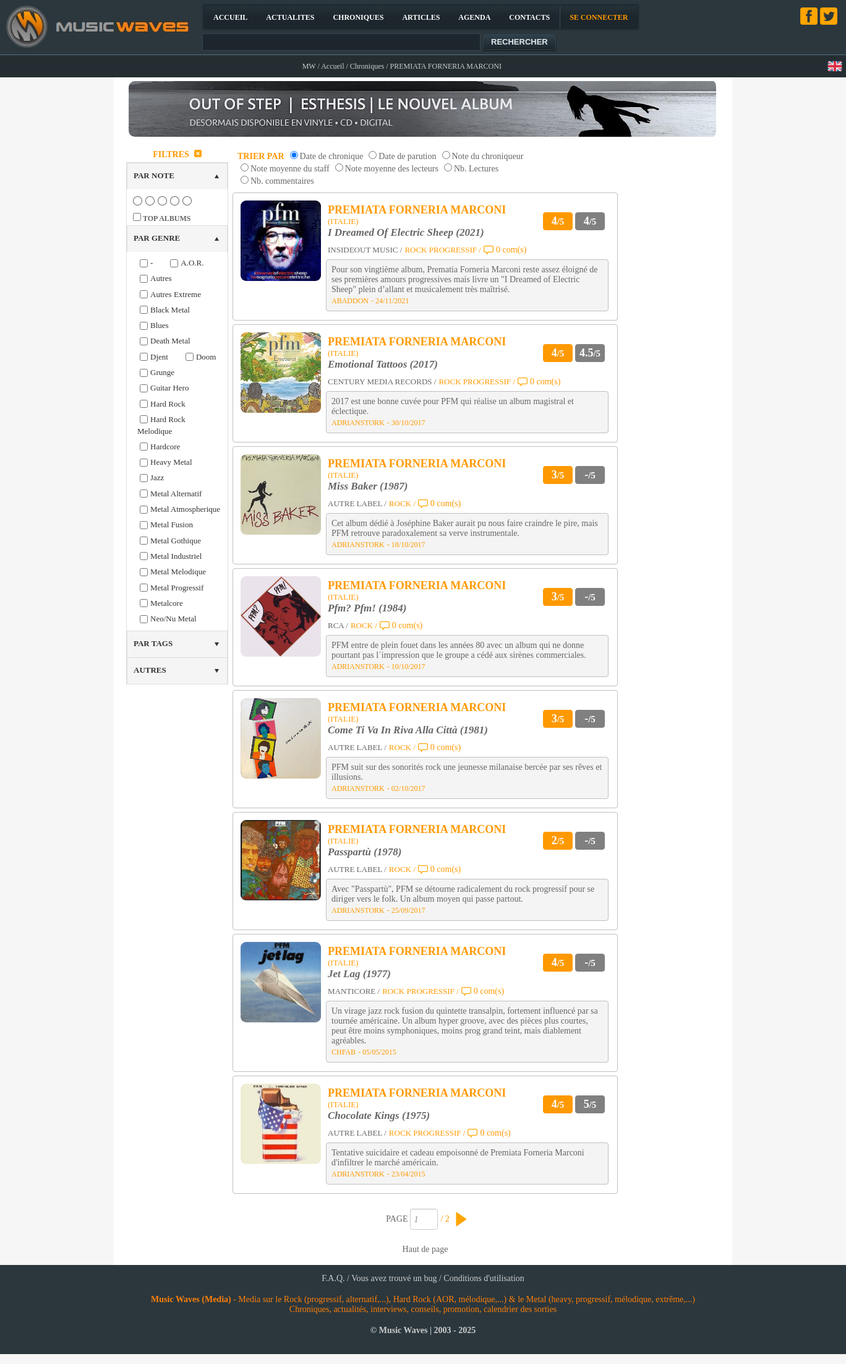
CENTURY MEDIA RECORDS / (382, 381)
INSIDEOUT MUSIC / (365, 249)
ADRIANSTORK (358, 422)
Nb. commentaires (282, 181)
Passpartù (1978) (364, 852)
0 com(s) (511, 249)
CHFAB (343, 1052)
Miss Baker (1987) (368, 486)
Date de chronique (332, 156)
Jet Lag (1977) (359, 974)
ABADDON (350, 300)
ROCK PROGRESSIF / (442, 249)
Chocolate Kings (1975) (379, 1115)
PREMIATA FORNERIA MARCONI (417, 210)
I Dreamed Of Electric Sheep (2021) (406, 232)
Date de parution (407, 156)
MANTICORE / (354, 991)
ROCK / (402, 503)
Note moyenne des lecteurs (391, 168)
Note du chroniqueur (488, 156)
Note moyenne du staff (290, 168)
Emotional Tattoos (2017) (383, 364)
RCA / (338, 625)
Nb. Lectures (476, 168)
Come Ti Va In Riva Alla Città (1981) (408, 730)
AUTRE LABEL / (357, 503)
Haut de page (425, 1249)
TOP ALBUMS (166, 218)
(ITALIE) (343, 221)
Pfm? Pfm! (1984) (367, 608)
